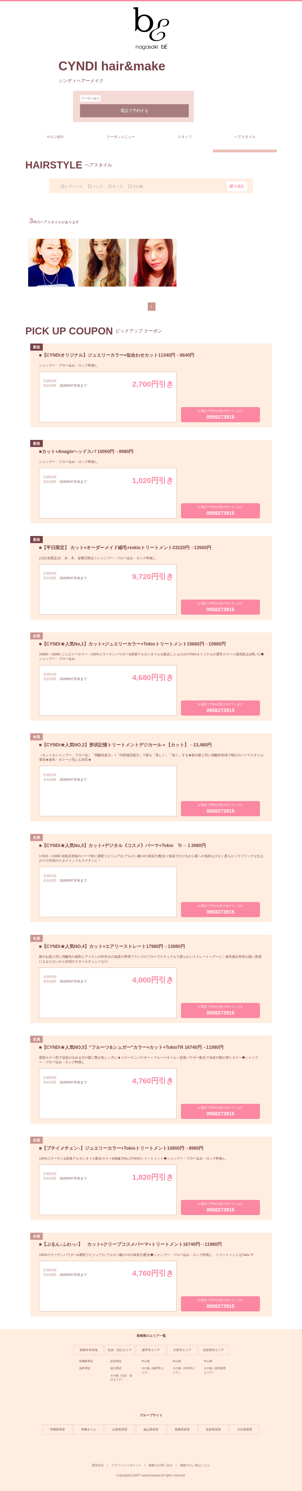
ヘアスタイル (244, 137)
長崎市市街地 (89, 1350)
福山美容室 (151, 1429)
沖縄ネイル (88, 1429)
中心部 (145, 1361)
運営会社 (98, 1465)
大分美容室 (244, 1429)
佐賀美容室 (213, 1429)
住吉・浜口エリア (120, 1350)
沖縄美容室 (57, 1429)
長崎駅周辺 (86, 1361)
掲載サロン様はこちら (195, 1465)
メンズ (97, 186)
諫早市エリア (151, 1350)
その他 (137, 186)
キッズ (117, 186)
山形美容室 (119, 1429)
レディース (74, 186)
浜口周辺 (115, 1368)
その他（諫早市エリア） (152, 1370)
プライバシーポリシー (126, 1465)
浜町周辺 (84, 1368)
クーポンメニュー (121, 137)
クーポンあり (90, 98)
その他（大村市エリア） (184, 1370)
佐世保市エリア (213, 1350)
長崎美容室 (182, 1429)
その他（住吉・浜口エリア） (121, 1377)
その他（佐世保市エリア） (215, 1370)
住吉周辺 (115, 1361)
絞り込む (237, 186)
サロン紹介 (55, 137)
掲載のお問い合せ (160, 1465)
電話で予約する (134, 110)
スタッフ (185, 137)
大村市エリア (182, 1350)
